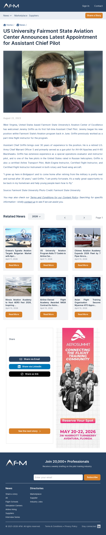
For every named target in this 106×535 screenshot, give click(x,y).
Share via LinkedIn (29, 366)
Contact (98, 6)
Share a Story (94, 15)
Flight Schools (12, 501)
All (7, 498)
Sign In (85, 6)
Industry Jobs (36, 501)
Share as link (30, 374)
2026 (36, 216)
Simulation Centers (14, 505)
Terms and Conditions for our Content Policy (54, 197)
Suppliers (34, 15)
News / (21, 25)
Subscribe (92, 477)
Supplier (34, 498)
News (6, 15)
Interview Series (13, 517)
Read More (14, 265)
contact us (29, 201)
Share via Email (29, 359)
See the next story (29, 431)
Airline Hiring (11, 509)
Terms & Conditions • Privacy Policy (61, 526)
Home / (8, 25)
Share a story (12, 494)
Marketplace (20, 15)
